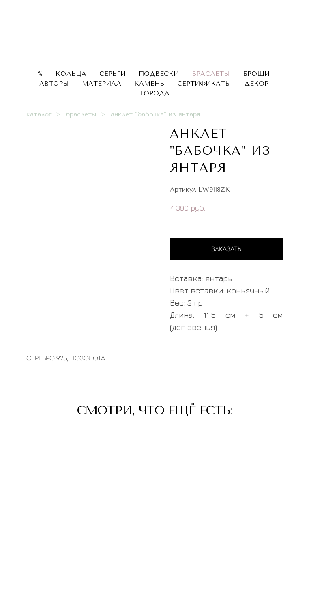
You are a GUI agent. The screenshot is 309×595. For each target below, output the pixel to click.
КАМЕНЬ (149, 83)
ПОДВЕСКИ (159, 74)
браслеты (81, 114)
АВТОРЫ (54, 83)
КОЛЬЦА (71, 74)
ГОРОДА (155, 93)
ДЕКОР (256, 83)
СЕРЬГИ (112, 74)
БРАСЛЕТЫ (211, 74)
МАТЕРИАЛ (101, 83)
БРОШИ (256, 74)
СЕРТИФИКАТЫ (204, 83)
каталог (39, 114)
